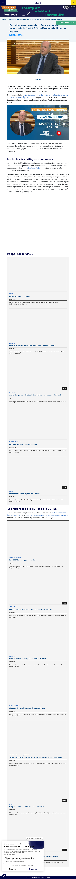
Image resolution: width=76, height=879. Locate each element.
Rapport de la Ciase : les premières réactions (24, 494)
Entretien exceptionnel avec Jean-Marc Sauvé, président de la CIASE (33, 346)
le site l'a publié (36, 168)
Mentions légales (45, 877)
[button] (38, 79)
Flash (11, 804)
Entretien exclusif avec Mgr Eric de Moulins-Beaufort (27, 659)
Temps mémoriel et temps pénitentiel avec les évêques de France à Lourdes (35, 757)
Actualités (12, 392)
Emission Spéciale (14, 442)
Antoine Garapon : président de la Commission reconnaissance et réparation (36, 395)
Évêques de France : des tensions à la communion (26, 807)
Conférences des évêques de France (20, 755)
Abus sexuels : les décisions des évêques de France (27, 708)
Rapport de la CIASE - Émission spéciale (23, 444)
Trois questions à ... (15, 557)
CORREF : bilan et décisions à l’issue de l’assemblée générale (30, 609)
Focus (11, 491)
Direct (11, 293)
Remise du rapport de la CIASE (19, 296)
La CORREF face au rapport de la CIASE (22, 560)
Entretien (12, 343)
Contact (36, 877)
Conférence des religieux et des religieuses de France (47, 515)
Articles (3, 19)
